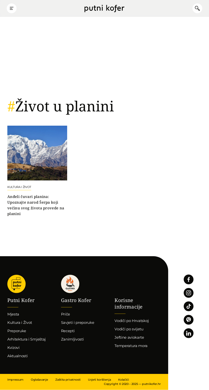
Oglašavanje (39, 380)
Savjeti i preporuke (77, 323)
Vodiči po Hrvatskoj (132, 321)
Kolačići (123, 380)
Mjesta (13, 314)
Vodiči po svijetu (129, 329)
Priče (65, 314)
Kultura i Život (19, 323)
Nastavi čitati (37, 171)
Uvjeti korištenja (99, 380)
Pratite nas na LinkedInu (188, 333)
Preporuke (16, 331)
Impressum (15, 380)
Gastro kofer (70, 284)
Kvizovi (13, 348)
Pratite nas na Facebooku (188, 280)
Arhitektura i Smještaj (26, 339)
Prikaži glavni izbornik (12, 8)
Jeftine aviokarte (129, 337)
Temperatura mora (131, 346)
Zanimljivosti (72, 339)
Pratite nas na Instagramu (188, 293)
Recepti (68, 331)
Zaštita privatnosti (68, 380)
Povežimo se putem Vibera (188, 320)
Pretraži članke (197, 8)
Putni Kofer (104, 8)
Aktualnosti (17, 356)
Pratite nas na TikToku (188, 306)
